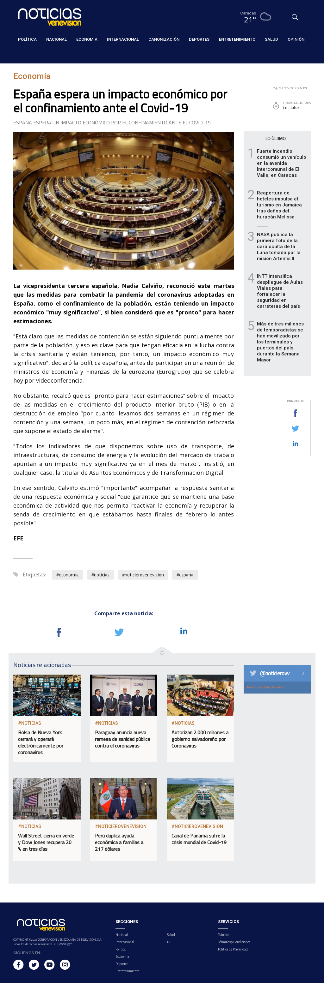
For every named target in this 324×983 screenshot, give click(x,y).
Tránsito (223, 935)
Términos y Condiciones (234, 942)
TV (169, 942)
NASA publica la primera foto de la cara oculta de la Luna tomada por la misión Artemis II (279, 246)
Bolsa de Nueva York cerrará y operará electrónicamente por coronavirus (40, 742)
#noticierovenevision (143, 574)
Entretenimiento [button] (237, 39)
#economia (67, 574)
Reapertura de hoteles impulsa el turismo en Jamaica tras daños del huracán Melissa (279, 205)
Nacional (121, 935)
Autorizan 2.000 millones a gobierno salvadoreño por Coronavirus (199, 739)
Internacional (124, 942)
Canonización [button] (163, 39)
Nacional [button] (56, 39)
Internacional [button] (123, 39)
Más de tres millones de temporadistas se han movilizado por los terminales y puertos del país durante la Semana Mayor (280, 342)
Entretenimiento (127, 971)
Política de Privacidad (233, 949)
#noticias (100, 574)
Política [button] (27, 39)
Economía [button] (86, 39)
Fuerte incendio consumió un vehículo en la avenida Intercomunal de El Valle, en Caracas (281, 163)
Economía (22, 54)
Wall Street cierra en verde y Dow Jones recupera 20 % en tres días (46, 842)
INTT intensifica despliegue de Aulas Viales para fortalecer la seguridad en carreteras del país (280, 291)
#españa (185, 574)
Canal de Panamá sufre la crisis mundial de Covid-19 (199, 839)
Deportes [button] (199, 39)
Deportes (121, 964)
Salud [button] (271, 39)
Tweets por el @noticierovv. (266, 687)
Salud (171, 935)
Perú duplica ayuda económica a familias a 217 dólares (119, 842)
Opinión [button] (296, 39)
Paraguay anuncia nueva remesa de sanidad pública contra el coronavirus (122, 739)
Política (120, 949)
